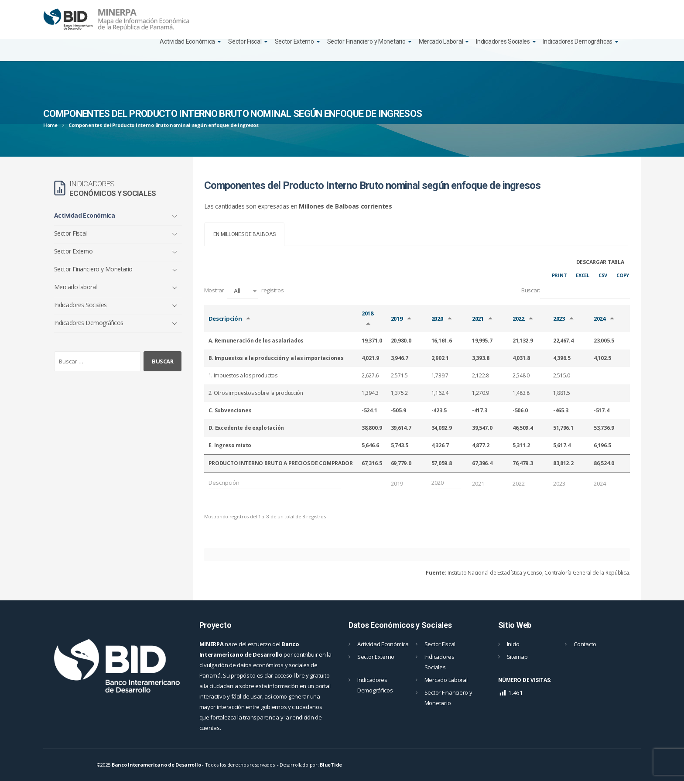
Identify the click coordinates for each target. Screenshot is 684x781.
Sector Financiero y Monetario (366, 41)
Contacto (585, 644)
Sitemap (517, 657)
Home (50, 125)
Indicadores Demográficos (88, 323)
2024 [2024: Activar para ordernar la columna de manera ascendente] (599, 318)
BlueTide (331, 764)
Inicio (513, 644)
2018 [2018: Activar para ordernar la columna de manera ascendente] (367, 313)
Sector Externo (294, 41)
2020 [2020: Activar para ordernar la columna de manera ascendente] (437, 318)
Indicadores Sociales (503, 41)
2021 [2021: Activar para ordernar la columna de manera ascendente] (478, 318)
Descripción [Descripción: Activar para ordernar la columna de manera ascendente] (225, 318)
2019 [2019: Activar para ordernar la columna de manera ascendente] (397, 318)
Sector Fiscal (244, 41)
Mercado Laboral (441, 41)
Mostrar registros (244, 290)
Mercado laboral (75, 287)
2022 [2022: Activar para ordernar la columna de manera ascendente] (518, 318)
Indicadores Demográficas (577, 41)
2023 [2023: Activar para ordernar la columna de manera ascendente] (559, 318)
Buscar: (575, 290)
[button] (242, 290)
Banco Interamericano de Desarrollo (156, 764)
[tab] (244, 234)
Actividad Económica (187, 41)
